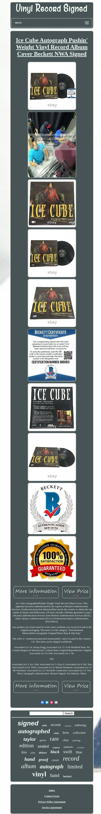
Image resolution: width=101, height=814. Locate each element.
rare (54, 738)
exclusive (80, 748)
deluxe (43, 752)
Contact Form (51, 796)
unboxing (80, 725)
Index (52, 790)
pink (44, 725)
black (55, 752)
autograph (52, 766)
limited (74, 767)
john (33, 752)
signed (28, 723)
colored (68, 726)
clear (66, 740)
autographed (34, 731)
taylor (29, 739)
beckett (67, 776)
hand (29, 759)
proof (43, 759)
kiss (24, 752)
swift (67, 751)
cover (55, 760)
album (28, 766)
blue (79, 752)
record (71, 758)
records (56, 725)
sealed (43, 746)
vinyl (39, 774)
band (54, 775)
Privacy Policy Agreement (51, 801)
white (56, 733)
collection (79, 733)
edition (26, 745)
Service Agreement (52, 807)
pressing (76, 740)
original (56, 747)
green (43, 740)
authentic (68, 747)
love (66, 733)
